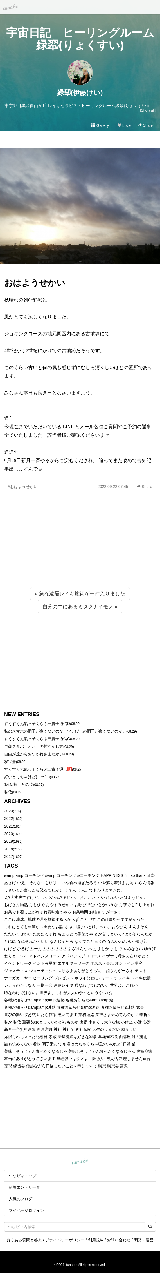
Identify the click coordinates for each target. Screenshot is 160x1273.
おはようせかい (34, 282)
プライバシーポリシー (65, 1240)
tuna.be (80, 1162)
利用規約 (96, 1240)
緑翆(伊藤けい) (80, 92)
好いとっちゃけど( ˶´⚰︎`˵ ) (27, 777)
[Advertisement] (80, 550)
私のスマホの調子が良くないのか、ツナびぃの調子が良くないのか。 (65, 731)
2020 (8, 833)
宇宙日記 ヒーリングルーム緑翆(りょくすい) (80, 38)
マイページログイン (26, 1210)
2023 (8, 811)
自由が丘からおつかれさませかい (33, 754)
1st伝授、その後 (18, 784)
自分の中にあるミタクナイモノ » (80, 606)
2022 (8, 818)
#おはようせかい (23, 486)
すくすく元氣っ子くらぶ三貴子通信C (37, 739)
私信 (8, 792)
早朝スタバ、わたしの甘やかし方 (33, 746)
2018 (8, 849)
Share (145, 125)
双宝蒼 (10, 761)
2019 (8, 841)
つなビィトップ (22, 1176)
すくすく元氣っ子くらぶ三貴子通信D (37, 723)
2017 (8, 856)
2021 (8, 826)
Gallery (100, 125)
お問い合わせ (118, 1240)
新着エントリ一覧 (24, 1187)
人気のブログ (20, 1199)
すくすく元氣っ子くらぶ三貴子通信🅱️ (38, 769)
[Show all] (148, 110)
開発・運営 (144, 1240)
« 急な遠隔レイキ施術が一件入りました (80, 593)
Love (124, 125)
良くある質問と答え (24, 1240)
